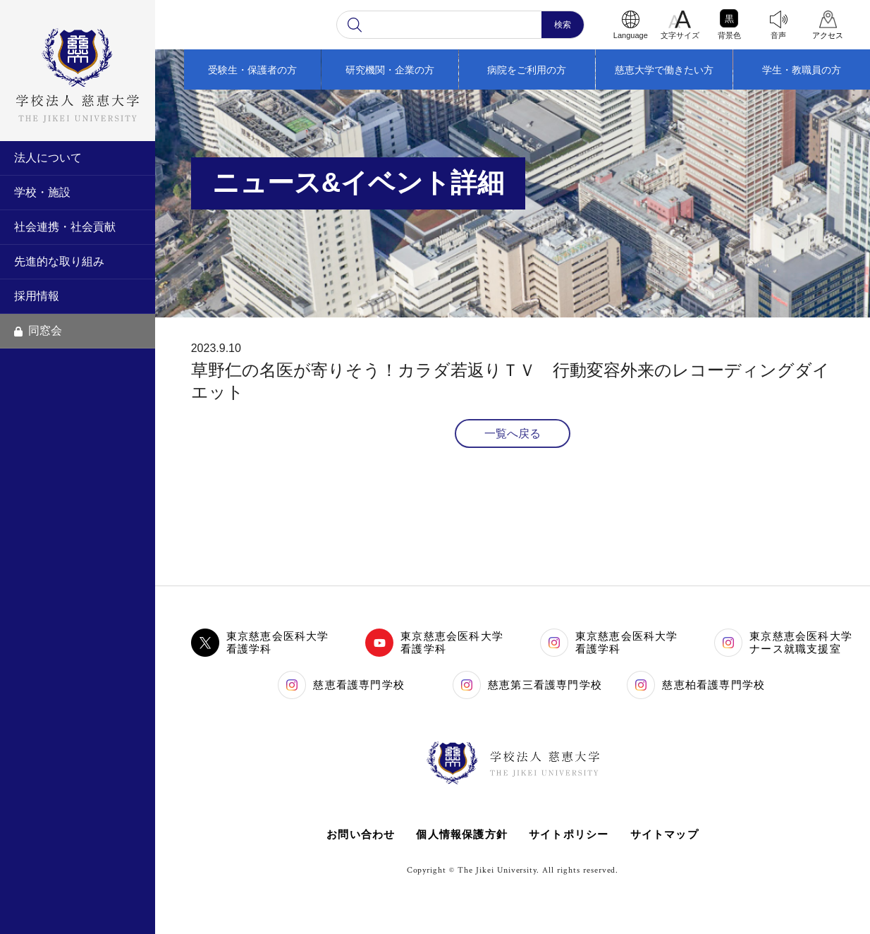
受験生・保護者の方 (252, 69)
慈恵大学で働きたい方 (664, 69)
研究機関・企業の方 (389, 69)
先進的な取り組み (59, 261)
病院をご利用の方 (526, 69)
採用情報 (36, 296)
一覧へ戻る (512, 433)
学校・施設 (42, 192)
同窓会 (38, 330)
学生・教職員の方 (801, 69)
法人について (48, 158)
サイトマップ (664, 834)
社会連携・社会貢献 (65, 227)
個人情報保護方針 (462, 834)
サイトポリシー (568, 834)
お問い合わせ (360, 834)
